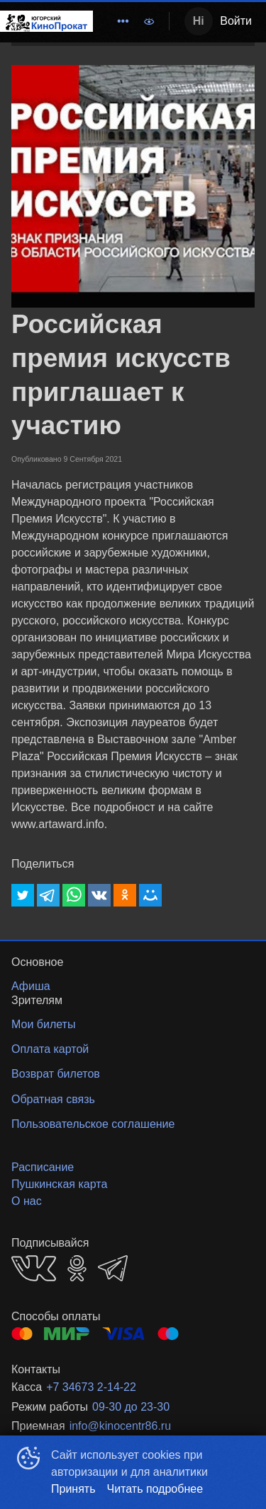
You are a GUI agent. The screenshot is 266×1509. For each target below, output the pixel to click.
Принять (73, 1489)
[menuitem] (122, 21)
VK (33, 1268)
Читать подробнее (155, 1489)
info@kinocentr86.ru (120, 1426)
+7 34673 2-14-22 (91, 1387)
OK (77, 1268)
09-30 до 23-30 (131, 1407)
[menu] (114, 21)
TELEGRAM (113, 1268)
